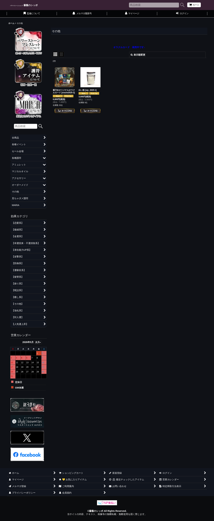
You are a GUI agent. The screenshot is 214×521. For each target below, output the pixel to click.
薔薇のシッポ (24, 5)
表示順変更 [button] (138, 54)
